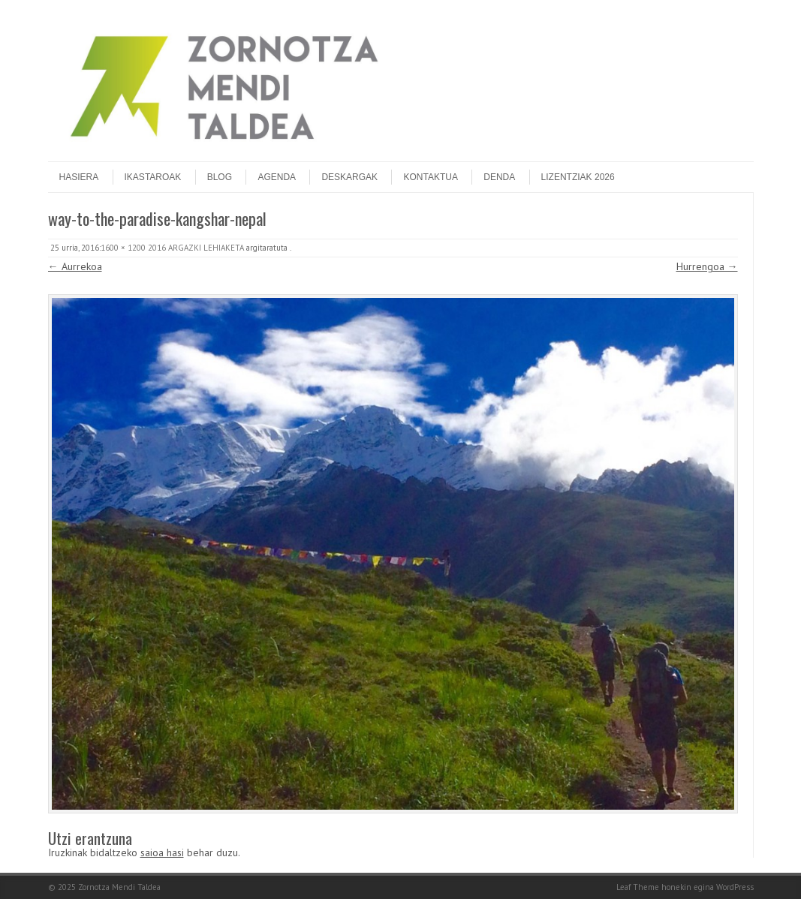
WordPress (735, 887)
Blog (219, 177)
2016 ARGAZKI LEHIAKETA (196, 247)
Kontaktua (430, 177)
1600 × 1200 (123, 247)
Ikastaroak (153, 177)
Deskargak (349, 177)
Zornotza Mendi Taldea (119, 887)
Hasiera (79, 177)
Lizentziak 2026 (578, 177)
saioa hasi (162, 852)
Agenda (276, 177)
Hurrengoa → (707, 266)
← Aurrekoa (75, 266)
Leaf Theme (637, 887)
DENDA (499, 177)
